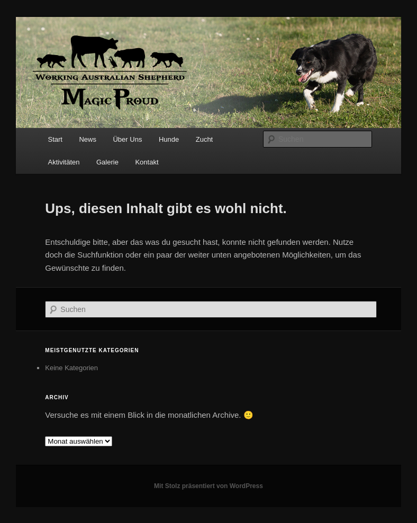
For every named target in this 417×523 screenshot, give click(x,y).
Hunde (169, 139)
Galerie (107, 162)
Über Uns (127, 139)
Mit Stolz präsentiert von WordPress (208, 486)
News (87, 139)
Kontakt (146, 162)
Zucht (204, 139)
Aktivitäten (64, 162)
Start (55, 139)
